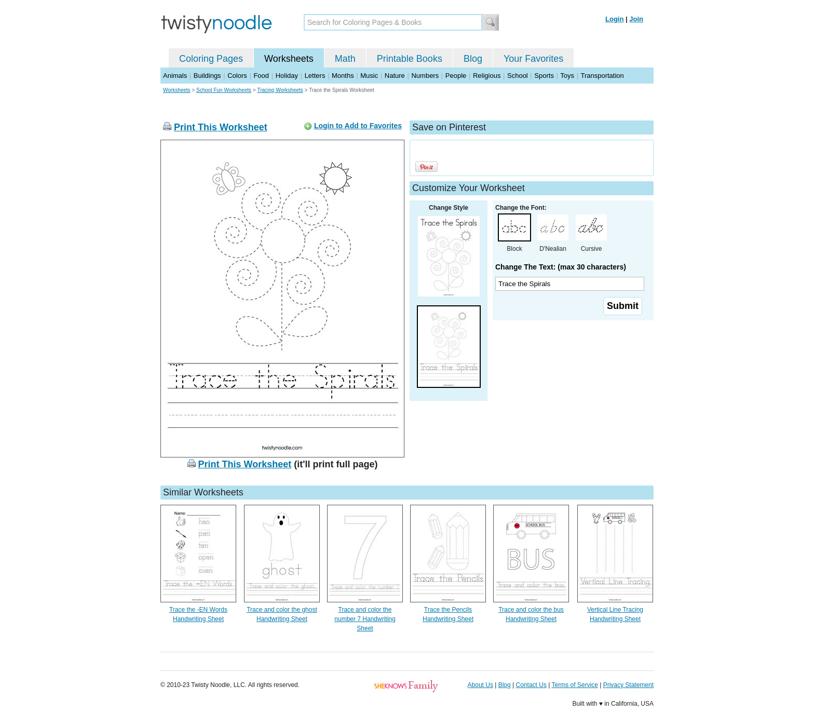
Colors (237, 75)
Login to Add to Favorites (358, 126)
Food (261, 75)
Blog (473, 58)
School (517, 75)
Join (636, 19)
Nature (395, 75)
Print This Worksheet (220, 127)
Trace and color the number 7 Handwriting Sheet (364, 619)
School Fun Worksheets (223, 90)
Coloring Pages (211, 58)
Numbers (425, 75)
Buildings (207, 75)
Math (345, 58)
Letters (315, 75)
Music (369, 75)
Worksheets (289, 58)
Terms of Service (574, 685)
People (455, 75)
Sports (544, 75)
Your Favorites (533, 58)
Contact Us (531, 685)
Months (343, 75)
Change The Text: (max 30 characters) (560, 267)
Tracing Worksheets (280, 90)
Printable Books (409, 58)
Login (614, 19)
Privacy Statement (628, 685)
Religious (486, 75)
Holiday (287, 75)
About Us (480, 685)
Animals (175, 75)
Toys (567, 75)
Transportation (601, 75)
